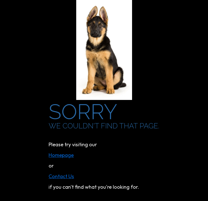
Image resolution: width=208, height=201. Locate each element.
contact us (61, 176)
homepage (61, 155)
